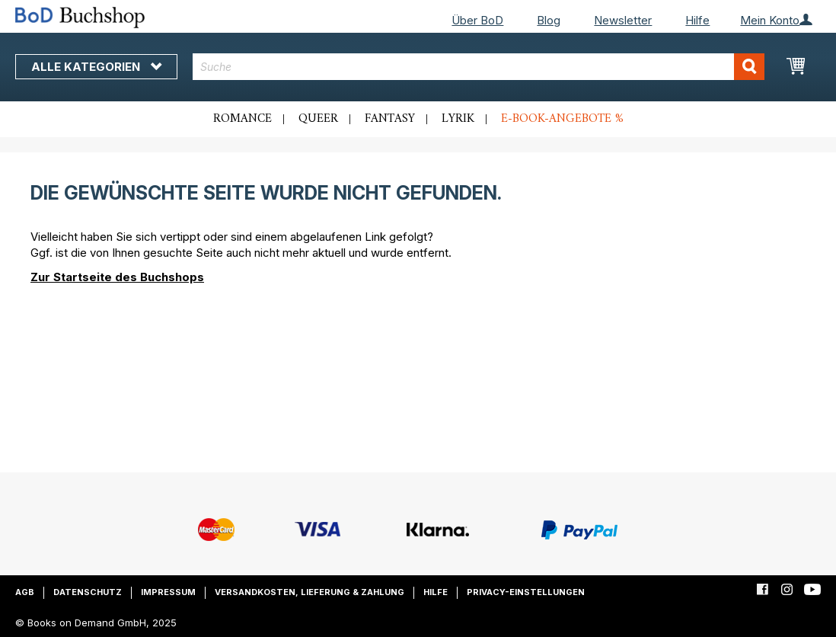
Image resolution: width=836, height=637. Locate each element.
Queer (318, 119)
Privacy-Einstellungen (526, 592)
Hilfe (697, 20)
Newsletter (623, 20)
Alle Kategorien (96, 66)
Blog (548, 20)
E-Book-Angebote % (562, 119)
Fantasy (390, 119)
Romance (242, 119)
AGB (24, 592)
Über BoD (477, 20)
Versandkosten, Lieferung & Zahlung (309, 592)
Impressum (168, 592)
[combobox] (478, 66)
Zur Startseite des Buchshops (117, 277)
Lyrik (458, 119)
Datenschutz (87, 592)
